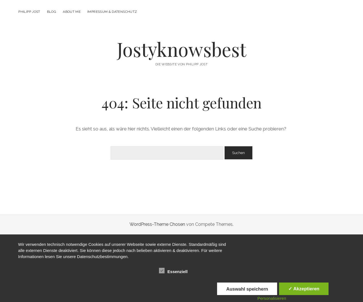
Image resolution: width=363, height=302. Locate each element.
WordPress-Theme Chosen (157, 224)
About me (72, 12)
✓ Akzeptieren (303, 288)
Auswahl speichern (247, 288)
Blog (51, 12)
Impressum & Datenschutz (112, 12)
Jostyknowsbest (181, 49)
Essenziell (173, 271)
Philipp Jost (29, 12)
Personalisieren (271, 298)
